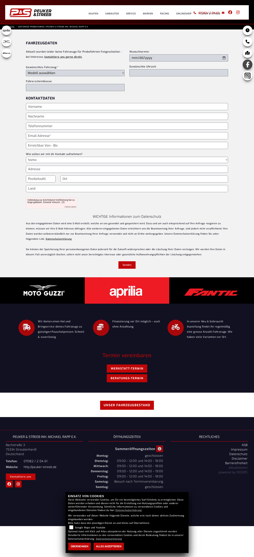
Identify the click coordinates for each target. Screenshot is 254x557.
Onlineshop (184, 13)
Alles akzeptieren (108, 546)
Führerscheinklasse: (39, 82)
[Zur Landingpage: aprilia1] (6, 31)
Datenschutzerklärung (59, 240)
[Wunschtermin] (178, 58)
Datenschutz (238, 455)
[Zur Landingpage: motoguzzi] (6, 43)
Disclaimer (240, 460)
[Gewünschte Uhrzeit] (178, 73)
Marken (148, 13)
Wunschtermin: (139, 52)
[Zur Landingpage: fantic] (6, 54)
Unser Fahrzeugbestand (127, 406)
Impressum (239, 450)
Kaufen (93, 13)
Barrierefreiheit (236, 464)
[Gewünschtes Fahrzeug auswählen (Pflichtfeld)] (75, 74)
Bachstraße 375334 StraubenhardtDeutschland (21, 450)
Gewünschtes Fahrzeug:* (42, 68)
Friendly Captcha (70, 208)
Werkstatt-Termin (127, 369)
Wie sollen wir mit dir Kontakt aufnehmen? (54, 155)
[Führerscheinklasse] (75, 88)
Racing (164, 13)
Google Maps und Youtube (90, 527)
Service (131, 13)
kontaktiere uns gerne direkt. (63, 58)
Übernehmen (79, 546)
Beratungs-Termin (127, 379)
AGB (245, 446)
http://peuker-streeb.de (40, 468)
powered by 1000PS (233, 473)
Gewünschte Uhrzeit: (142, 67)
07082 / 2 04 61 (206, 13)
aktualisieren (238, 469)
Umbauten (112, 13)
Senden (127, 266)
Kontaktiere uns (20, 477)
